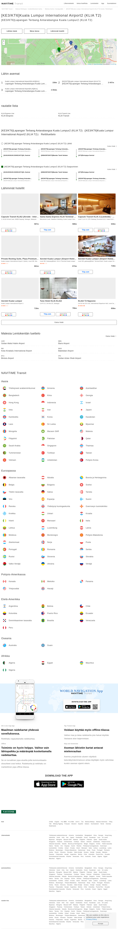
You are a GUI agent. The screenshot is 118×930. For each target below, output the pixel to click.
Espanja (67, 846)
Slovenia (63, 852)
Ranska (79, 846)
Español (80, 824)
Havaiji (66, 854)
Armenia (71, 835)
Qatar (95, 839)
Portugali (100, 850)
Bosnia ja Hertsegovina (75, 844)
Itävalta (64, 844)
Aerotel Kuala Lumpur (11, 301)
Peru (82, 856)
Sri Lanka (105, 837)
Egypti (105, 856)
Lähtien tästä (12, 31)
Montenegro (59, 850)
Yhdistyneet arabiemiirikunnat (58, 835)
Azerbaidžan (79, 835)
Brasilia (68, 856)
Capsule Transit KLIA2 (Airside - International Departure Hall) (30, 217)
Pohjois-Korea (106, 841)
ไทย (82, 821)
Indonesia (52, 837)
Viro (61, 846)
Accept (100, 923)
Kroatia (72, 848)
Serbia (51, 852)
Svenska (108, 824)
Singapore (52, 841)
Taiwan (82, 841)
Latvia (109, 848)
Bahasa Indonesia (101, 821)
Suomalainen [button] (111, 3)
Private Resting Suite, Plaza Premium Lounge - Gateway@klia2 (31, 259)
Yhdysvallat (59, 854)
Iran (67, 837)
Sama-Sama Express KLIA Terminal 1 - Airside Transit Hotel (68, 217)
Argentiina (73, 854)
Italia (90, 848)
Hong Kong (108, 835)
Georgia (100, 835)
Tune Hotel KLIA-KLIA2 (51, 301)
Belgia (86, 844)
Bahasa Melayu (90, 821)
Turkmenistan (68, 841)
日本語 (51, 821)
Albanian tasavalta (54, 844)
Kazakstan (92, 837)
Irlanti (78, 848)
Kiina (95, 835)
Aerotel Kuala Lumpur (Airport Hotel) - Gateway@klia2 (66, 259)
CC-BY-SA (113, 64)
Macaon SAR (68, 839)
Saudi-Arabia (103, 839)
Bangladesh (88, 835)
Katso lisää (112, 146)
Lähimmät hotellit (57, 31)
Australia (88, 856)
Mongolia (59, 839)
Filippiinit (82, 839)
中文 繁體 (63, 821)
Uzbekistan (96, 841)
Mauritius (52, 858)
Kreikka (60, 848)
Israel (58, 837)
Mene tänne (34, 31)
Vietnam (88, 841)
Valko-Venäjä (78, 852)
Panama (51, 854)
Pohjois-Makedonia (70, 850)
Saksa (51, 846)
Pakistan (89, 839)
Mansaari (84, 848)
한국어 (78, 821)
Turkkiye (76, 841)
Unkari (67, 848)
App (102, 3)
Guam (94, 856)
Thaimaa (59, 841)
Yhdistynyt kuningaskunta (91, 846)
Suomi (73, 846)
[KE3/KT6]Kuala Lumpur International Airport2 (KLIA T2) (51, 15)
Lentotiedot (94, 3)
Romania (107, 850)
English (57, 821)
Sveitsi (98, 844)
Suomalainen (95, 824)
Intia (63, 837)
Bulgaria (92, 844)
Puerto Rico (99, 854)
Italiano (87, 824)
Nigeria (58, 858)
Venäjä (92, 852)
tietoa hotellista (82, 3)
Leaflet (89, 64)
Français (67, 824)
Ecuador (107, 854)
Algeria (100, 856)
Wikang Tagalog (58, 824)
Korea (86, 837)
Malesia (75, 839)
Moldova (51, 850)
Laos (98, 837)
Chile (85, 854)
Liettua (95, 848)
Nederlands (52, 826)
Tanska (56, 846)
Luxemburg (102, 848)
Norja (88, 850)
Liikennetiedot (69, 3)
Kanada (98, 852)
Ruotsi (57, 852)
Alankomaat (81, 850)
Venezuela (76, 856)
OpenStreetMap (98, 64)
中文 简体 (71, 821)
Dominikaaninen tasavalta (57, 856)
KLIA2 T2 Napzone (87, 301)
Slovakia (69, 852)
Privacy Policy (91, 919)
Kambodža (79, 837)
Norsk (102, 824)
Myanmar (52, 839)
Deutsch (73, 824)
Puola (93, 850)
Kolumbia (91, 854)
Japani (72, 837)
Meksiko (104, 852)
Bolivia (80, 854)
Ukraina (86, 852)
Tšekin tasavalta (107, 844)
